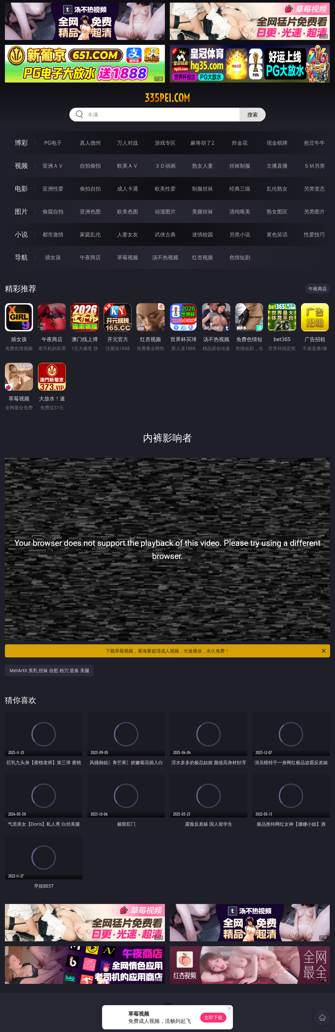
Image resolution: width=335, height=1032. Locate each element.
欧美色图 (127, 211)
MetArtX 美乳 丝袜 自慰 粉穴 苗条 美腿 (49, 670)
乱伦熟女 (277, 188)
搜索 (252, 114)
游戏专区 (165, 142)
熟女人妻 (202, 165)
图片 (21, 211)
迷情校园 (202, 234)
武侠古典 (165, 234)
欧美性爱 (165, 188)
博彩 (21, 142)
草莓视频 (127, 257)
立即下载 (213, 1017)
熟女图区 (277, 211)
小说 (21, 234)
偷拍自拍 (90, 188)
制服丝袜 (202, 188)
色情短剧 (239, 257)
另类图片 (314, 211)
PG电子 (53, 142)
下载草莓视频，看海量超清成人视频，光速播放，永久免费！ (216, 651)
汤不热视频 (165, 257)
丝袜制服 (239, 165)
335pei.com (167, 97)
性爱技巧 (314, 234)
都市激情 (53, 234)
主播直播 (277, 165)
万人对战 (127, 142)
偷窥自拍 (53, 211)
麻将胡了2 (202, 142)
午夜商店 (90, 257)
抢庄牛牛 (314, 142)
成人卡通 (127, 188)
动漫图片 (165, 211)
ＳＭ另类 (314, 165)
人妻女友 (127, 234)
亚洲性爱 (53, 188)
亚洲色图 (90, 211)
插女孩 (53, 257)
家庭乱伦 (90, 234)
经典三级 (239, 188)
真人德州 (90, 142)
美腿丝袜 (202, 211)
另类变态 (314, 188)
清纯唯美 (239, 211)
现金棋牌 (277, 142)
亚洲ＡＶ (53, 165)
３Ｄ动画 (165, 165)
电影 (21, 188)
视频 (21, 165)
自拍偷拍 (90, 165)
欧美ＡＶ (127, 165)
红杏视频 (202, 257)
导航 (21, 257)
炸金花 (240, 142)
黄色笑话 (277, 234)
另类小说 (239, 234)
